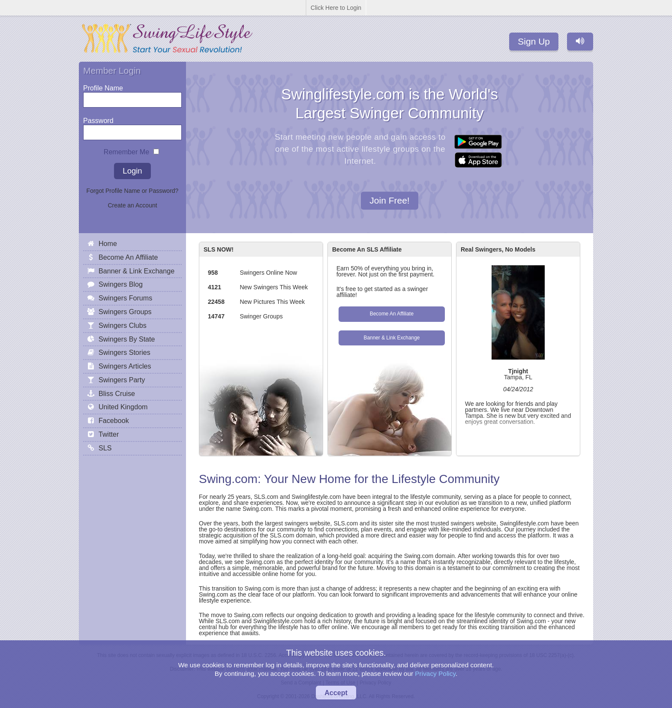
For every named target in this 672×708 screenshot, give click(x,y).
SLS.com (266, 496)
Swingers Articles (125, 366)
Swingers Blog (121, 284)
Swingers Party (122, 380)
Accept (336, 692)
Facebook (114, 420)
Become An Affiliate (392, 314)
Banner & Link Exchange (391, 338)
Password (98, 118)
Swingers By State (127, 339)
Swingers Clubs (123, 325)
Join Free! (389, 201)
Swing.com (228, 479)
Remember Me (126, 150)
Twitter (109, 434)
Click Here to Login (336, 7)
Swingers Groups (125, 311)
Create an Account (132, 205)
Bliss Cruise (117, 393)
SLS (105, 448)
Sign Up (534, 41)
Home (108, 243)
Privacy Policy (435, 673)
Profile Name (103, 86)
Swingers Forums (125, 298)
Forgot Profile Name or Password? (133, 190)
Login (132, 170)
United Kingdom (123, 407)
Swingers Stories (124, 352)
